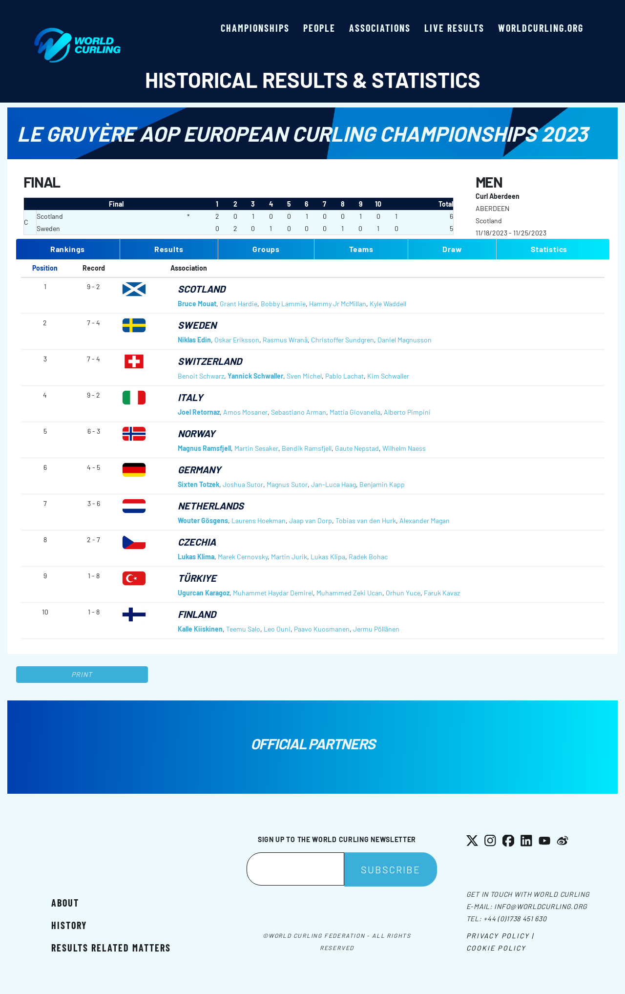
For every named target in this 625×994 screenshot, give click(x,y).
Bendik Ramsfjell (307, 448)
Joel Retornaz (199, 412)
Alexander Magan (424, 520)
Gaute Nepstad (357, 448)
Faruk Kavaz (442, 593)
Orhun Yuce (403, 593)
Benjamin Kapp (382, 484)
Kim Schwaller (388, 376)
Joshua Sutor (243, 484)
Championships (255, 28)
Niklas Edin (194, 340)
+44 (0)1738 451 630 (514, 918)
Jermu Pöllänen (376, 629)
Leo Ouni (277, 629)
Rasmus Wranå (285, 340)
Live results (454, 28)
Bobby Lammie (283, 303)
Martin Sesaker (256, 448)
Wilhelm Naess (404, 448)
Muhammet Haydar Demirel (273, 593)
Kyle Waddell (388, 303)
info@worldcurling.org (540, 906)
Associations (380, 28)
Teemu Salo (243, 629)
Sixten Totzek (198, 484)
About (65, 903)
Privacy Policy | (500, 935)
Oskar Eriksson (236, 340)
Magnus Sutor (287, 484)
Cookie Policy (496, 948)
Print (82, 674)
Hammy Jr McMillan (337, 303)
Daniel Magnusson (404, 340)
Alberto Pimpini (407, 412)
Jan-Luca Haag (333, 484)
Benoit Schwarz (201, 376)
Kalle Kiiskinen (200, 629)
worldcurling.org (540, 28)
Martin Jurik (289, 556)
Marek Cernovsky (243, 556)
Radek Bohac (368, 556)
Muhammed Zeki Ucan (349, 593)
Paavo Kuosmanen (322, 629)
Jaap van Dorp (310, 520)
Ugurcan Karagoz (203, 593)
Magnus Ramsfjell (204, 448)
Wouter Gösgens (203, 520)
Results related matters (111, 947)
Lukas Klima (196, 556)
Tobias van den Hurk (365, 520)
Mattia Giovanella (355, 412)
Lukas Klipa (328, 556)
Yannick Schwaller (255, 376)
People (319, 28)
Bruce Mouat (197, 303)
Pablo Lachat (344, 376)
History (69, 925)
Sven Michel (304, 376)
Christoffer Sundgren (342, 340)
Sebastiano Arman (298, 412)
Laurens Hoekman (258, 520)
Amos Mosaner (245, 412)
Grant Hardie (238, 303)
